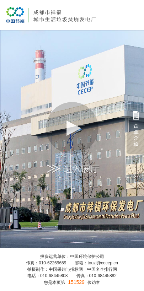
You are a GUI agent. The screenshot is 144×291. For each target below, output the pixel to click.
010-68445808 (54, 275)
